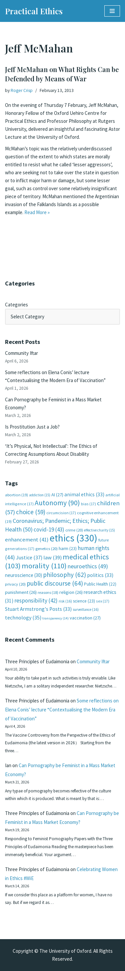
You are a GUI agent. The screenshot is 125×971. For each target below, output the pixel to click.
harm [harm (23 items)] (68, 548)
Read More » (37, 212)
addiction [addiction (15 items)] (39, 495)
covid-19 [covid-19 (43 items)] (49, 529)
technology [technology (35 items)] (23, 617)
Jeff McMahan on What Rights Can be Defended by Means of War (62, 74)
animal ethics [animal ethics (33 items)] (84, 494)
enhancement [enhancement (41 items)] (27, 539)
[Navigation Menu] (112, 11)
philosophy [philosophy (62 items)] (64, 575)
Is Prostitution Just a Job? (32, 427)
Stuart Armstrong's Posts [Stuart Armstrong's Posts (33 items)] (38, 609)
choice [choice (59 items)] (30, 512)
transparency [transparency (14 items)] (55, 618)
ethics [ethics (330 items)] (73, 538)
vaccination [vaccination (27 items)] (85, 618)
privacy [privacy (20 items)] (15, 584)
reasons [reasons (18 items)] (48, 592)
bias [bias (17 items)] (88, 503)
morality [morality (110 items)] (44, 565)
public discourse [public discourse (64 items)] (55, 583)
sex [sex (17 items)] (102, 601)
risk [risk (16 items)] (65, 601)
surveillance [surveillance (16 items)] (86, 609)
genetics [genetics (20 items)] (46, 548)
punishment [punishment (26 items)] (21, 592)
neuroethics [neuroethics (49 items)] (88, 566)
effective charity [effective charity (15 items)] (99, 530)
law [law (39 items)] (52, 557)
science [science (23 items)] (84, 601)
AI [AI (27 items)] (57, 495)
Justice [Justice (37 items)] (29, 557)
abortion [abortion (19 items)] (16, 494)
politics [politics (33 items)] (100, 575)
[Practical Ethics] (34, 11)
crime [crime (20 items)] (74, 529)
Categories (16, 304)
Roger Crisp (22, 90)
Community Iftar (21, 353)
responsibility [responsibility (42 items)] (36, 600)
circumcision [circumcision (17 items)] (61, 512)
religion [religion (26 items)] (71, 592)
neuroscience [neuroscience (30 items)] (23, 575)
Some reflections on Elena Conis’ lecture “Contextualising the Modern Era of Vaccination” (62, 709)
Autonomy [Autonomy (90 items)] (57, 502)
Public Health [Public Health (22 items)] (100, 584)
